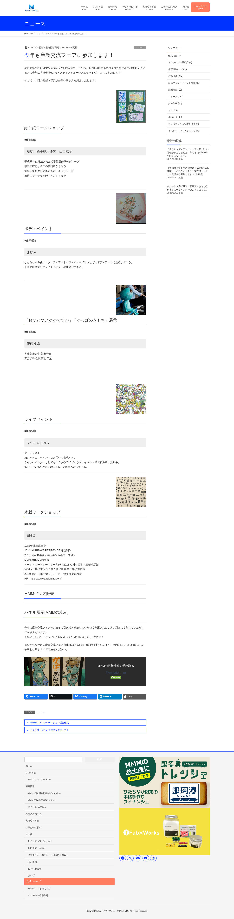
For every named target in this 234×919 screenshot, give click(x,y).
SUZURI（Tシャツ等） (39, 888)
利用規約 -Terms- (36, 848)
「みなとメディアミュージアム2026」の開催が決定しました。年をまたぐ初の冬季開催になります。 (187, 152)
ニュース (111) (175, 96)
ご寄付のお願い (33, 827)
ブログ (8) (173, 110)
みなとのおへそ (33, 813)
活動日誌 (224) (175, 76)
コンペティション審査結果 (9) (183, 124)
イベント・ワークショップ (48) (184, 131)
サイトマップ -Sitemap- (40, 841)
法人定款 (32, 861)
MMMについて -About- (39, 779)
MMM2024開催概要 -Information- (44, 793)
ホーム (29, 766)
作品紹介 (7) (174, 55)
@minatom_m (116, 672)
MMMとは (31, 772)
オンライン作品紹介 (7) (180, 62)
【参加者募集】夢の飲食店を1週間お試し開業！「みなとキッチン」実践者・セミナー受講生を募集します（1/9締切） (188, 171)
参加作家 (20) (175, 103)
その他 (29, 834)
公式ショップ (33, 881)
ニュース (140, 47)
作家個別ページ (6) (178, 69)
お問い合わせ (34, 868)
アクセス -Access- (37, 807)
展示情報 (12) (175, 89)
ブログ (31, 875)
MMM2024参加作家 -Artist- (41, 800)
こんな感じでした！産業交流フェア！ (49, 730)
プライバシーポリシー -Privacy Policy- (47, 854)
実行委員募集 (32, 820)
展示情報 (30, 786)
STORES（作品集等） (39, 895)
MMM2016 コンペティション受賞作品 (49, 722)
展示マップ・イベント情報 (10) (184, 83)
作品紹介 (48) (175, 117)
